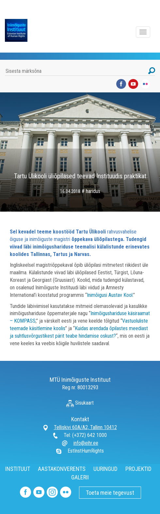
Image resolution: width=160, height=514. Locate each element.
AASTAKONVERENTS (62, 468)
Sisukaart (80, 403)
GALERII (80, 477)
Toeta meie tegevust (110, 492)
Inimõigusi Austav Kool (110, 295)
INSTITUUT (17, 468)
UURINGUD (105, 468)
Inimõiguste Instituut (19, 30)
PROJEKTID (138, 468)
